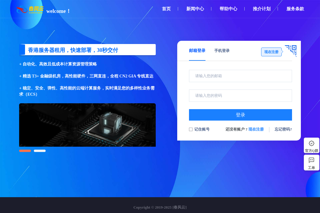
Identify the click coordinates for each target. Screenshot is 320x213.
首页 (166, 8)
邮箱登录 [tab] (197, 50)
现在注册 (256, 129)
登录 (240, 114)
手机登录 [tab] (222, 50)
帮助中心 (228, 8)
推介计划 (262, 8)
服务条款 (295, 8)
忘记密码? (283, 129)
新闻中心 (195, 8)
